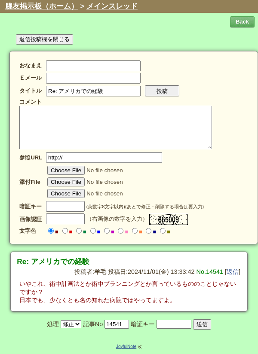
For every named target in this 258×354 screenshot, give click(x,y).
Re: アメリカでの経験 (53, 261)
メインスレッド (112, 6)
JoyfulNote (126, 346)
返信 (233, 271)
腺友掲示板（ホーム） (41, 6)
